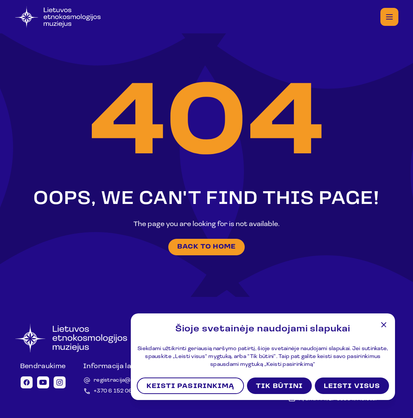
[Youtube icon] (43, 382)
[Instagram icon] (60, 382)
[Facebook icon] (27, 382)
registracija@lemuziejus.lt (128, 380)
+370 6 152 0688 (117, 391)
